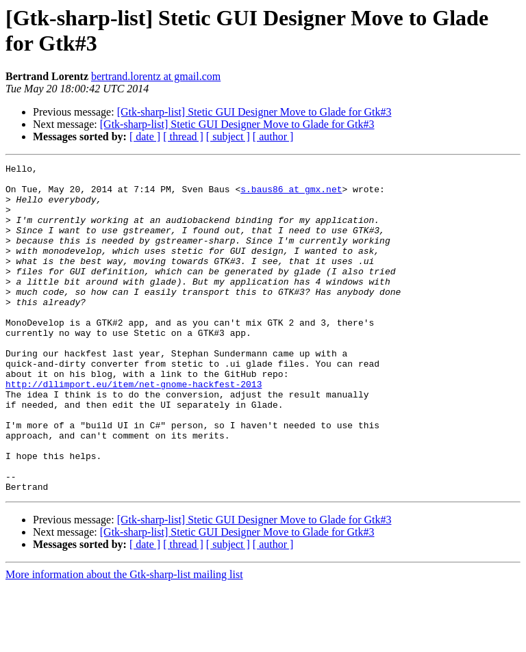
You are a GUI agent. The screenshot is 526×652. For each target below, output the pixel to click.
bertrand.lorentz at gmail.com (156, 76)
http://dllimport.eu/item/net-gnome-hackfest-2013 (133, 429)
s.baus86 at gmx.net (291, 195)
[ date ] (144, 136)
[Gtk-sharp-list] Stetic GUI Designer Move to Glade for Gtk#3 (254, 112)
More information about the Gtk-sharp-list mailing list (124, 640)
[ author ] (273, 136)
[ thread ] (183, 136)
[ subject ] (228, 136)
